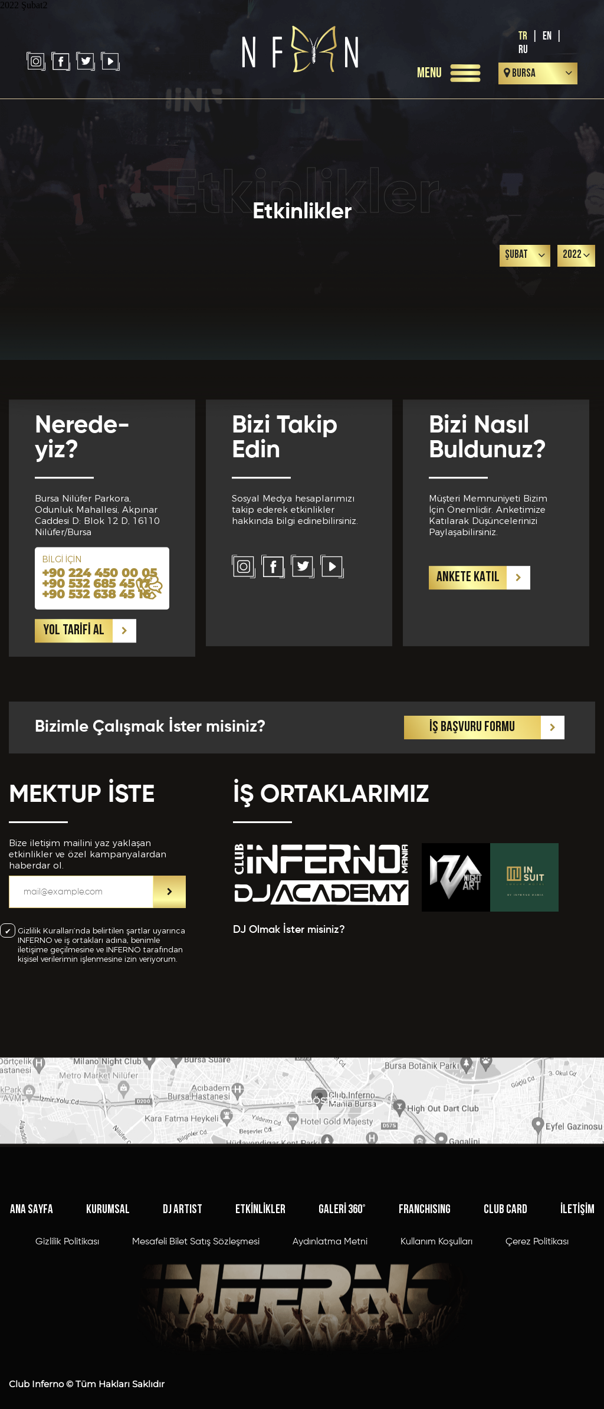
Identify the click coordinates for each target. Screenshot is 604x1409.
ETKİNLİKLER (260, 1258)
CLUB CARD (505, 1258)
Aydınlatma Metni (330, 1290)
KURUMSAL (108, 1258)
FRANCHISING (425, 1258)
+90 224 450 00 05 (99, 619)
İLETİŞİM (577, 1258)
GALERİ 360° (342, 1258)
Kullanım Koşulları (436, 1290)
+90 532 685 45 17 (96, 630)
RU (523, 50)
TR (522, 36)
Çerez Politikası (537, 1290)
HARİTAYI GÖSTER (302, 1116)
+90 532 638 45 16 (96, 640)
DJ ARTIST (182, 1258)
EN (547, 36)
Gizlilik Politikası (67, 1290)
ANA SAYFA (31, 1258)
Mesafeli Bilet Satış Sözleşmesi (196, 1290)
